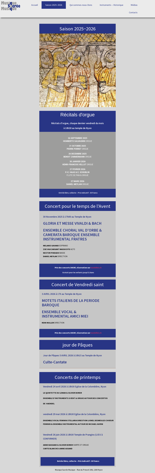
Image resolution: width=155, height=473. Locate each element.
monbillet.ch (96, 268)
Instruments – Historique (111, 4)
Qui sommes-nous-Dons (81, 4)
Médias (134, 4)
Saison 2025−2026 (53, 4)
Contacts (133, 12)
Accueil (34, 4)
